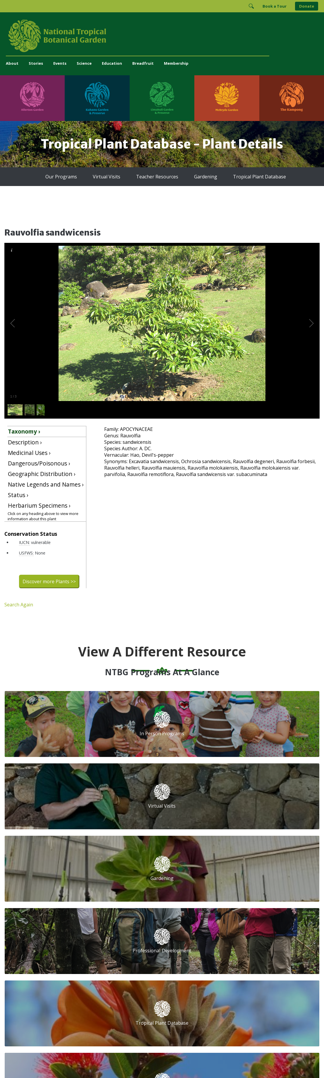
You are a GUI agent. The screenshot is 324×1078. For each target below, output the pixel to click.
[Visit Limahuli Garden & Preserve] (162, 98)
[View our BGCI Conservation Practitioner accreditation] (291, 956)
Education (112, 63)
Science (84, 63)
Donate (306, 6)
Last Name (266, 886)
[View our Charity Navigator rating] (226, 956)
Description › (25, 442)
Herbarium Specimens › (39, 505)
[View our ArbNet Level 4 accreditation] (253, 956)
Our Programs (79, 176)
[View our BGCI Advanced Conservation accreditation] (199, 973)
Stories (36, 63)
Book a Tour (275, 6)
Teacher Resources (158, 176)
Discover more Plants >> (49, 581)
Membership (176, 63)
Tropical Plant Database (243, 176)
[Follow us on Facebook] (224, 936)
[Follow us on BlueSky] (247, 936)
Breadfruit (143, 63)
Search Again (18, 604)
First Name (206, 886)
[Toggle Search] (251, 6)
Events (59, 63)
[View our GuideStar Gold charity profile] (202, 956)
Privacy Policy (203, 1061)
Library (155, 901)
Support (113, 868)
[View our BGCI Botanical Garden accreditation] (275, 956)
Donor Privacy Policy (235, 1061)
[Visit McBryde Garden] (226, 98)
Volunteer (115, 888)
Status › (18, 495)
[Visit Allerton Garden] (32, 98)
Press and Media (121, 954)
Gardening (199, 176)
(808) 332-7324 (120, 942)
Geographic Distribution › (42, 474)
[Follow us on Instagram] (235, 936)
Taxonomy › (24, 431)
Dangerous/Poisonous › (39, 463)
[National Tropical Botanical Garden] (162, 35)
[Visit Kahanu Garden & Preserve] (97, 98)
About (12, 63)
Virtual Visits (117, 176)
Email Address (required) (220, 864)
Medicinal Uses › (29, 453)
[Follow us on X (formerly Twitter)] (258, 936)
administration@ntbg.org (129, 948)
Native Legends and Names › (46, 484)
